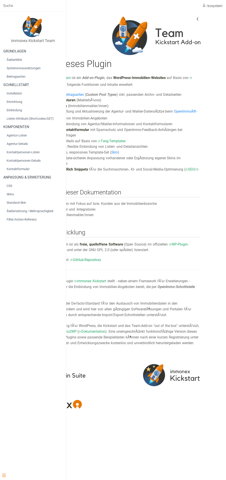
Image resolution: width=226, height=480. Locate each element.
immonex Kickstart (160, 85)
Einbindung (14, 110)
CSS (9, 186)
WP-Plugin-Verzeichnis (126, 278)
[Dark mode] (204, 19)
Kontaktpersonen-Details (24, 160)
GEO (150, 198)
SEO (139, 198)
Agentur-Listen (17, 135)
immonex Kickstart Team (107, 78)
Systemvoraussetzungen (24, 68)
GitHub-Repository (144, 294)
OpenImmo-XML (103, 343)
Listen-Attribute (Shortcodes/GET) (30, 118)
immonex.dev (149, 394)
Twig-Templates (169, 163)
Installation (14, 93)
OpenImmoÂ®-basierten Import (145, 130)
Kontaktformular (18, 169)
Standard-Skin (16, 202)
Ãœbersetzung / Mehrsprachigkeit (30, 211)
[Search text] (33, 5)
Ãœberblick (14, 59)
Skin (171, 175)
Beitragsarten (16, 76)
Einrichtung (14, 102)
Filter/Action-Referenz (22, 219)
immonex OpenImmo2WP (165, 377)
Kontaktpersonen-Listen (23, 152)
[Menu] (31, 476)
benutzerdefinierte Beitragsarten (115, 100)
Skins (10, 194)
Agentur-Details (17, 144)
